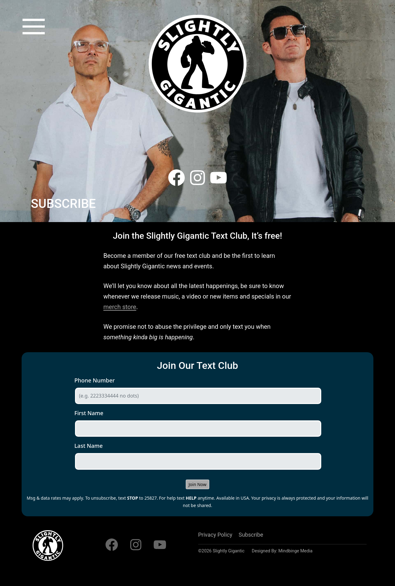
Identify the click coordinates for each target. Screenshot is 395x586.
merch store (119, 307)
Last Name (88, 445)
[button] (33, 26)
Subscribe (251, 534)
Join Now (197, 484)
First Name (88, 413)
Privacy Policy (215, 534)
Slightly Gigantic (228, 551)
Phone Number (94, 380)
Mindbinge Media (295, 551)
